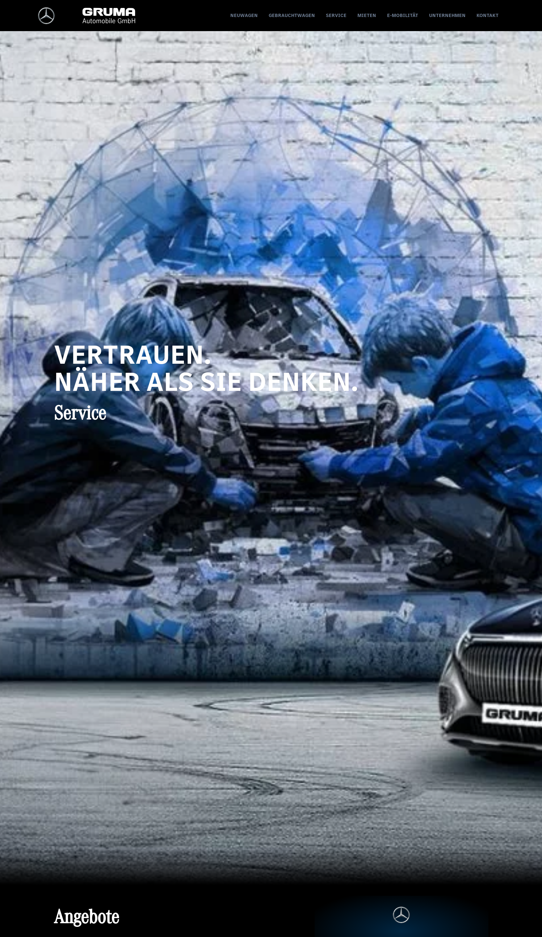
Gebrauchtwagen (292, 15)
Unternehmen (447, 15)
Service (336, 15)
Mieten (366, 15)
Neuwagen (244, 15)
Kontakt (487, 15)
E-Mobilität (402, 15)
